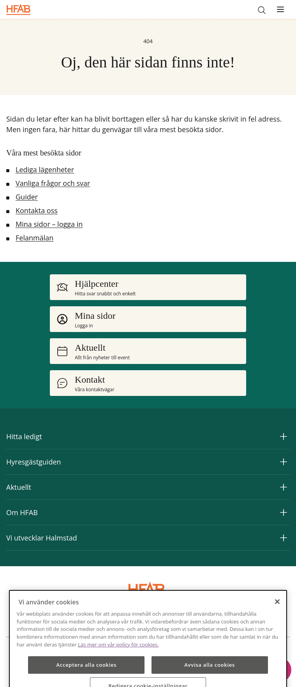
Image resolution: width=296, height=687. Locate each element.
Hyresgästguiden (33, 461)
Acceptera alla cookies (86, 677)
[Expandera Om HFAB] (283, 512)
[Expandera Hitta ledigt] (283, 436)
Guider (27, 196)
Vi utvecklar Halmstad (41, 537)
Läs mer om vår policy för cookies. (118, 657)
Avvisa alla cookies (209, 677)
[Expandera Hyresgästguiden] (283, 461)
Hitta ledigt (24, 436)
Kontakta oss (37, 210)
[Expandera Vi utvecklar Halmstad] (283, 537)
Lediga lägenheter (45, 169)
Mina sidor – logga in (49, 224)
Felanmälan (34, 237)
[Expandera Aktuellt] (283, 487)
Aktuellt (18, 487)
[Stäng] (277, 614)
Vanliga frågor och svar (53, 183)
